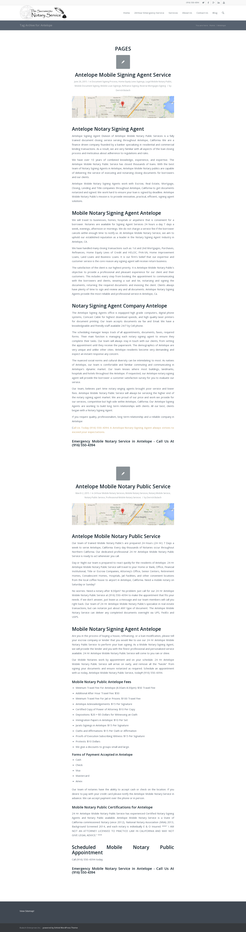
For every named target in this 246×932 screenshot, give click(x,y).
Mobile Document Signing (87, 85)
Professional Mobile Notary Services (123, 497)
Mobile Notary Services (136, 493)
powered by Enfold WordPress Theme (60, 927)
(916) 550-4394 (192, 2)
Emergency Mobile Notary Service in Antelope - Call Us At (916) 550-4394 (123, 443)
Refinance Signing (130, 85)
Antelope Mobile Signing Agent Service (123, 74)
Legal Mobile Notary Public (159, 81)
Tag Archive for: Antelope (36, 25)
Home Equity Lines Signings (131, 81)
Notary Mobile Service (159, 493)
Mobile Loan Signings (110, 85)
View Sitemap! (27, 911)
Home (212, 25)
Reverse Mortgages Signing (153, 85)
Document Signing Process (104, 81)
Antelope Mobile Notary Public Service (123, 486)
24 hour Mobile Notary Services (109, 493)
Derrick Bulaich (123, 90)
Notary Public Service (95, 497)
